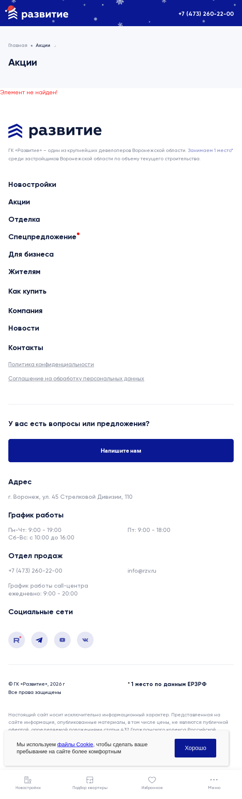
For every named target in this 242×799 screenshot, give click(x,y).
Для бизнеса (31, 254)
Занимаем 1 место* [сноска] (210, 150)
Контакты (25, 347)
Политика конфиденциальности (51, 364)
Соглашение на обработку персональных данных (76, 378)
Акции (19, 201)
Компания (25, 310)
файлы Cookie (75, 744)
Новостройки (32, 184)
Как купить (27, 291)
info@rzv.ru (142, 570)
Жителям (24, 271)
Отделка (24, 219)
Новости (23, 328)
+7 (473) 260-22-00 (206, 13)
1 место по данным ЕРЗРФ (169, 684)
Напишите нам (121, 450)
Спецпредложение (42, 236)
